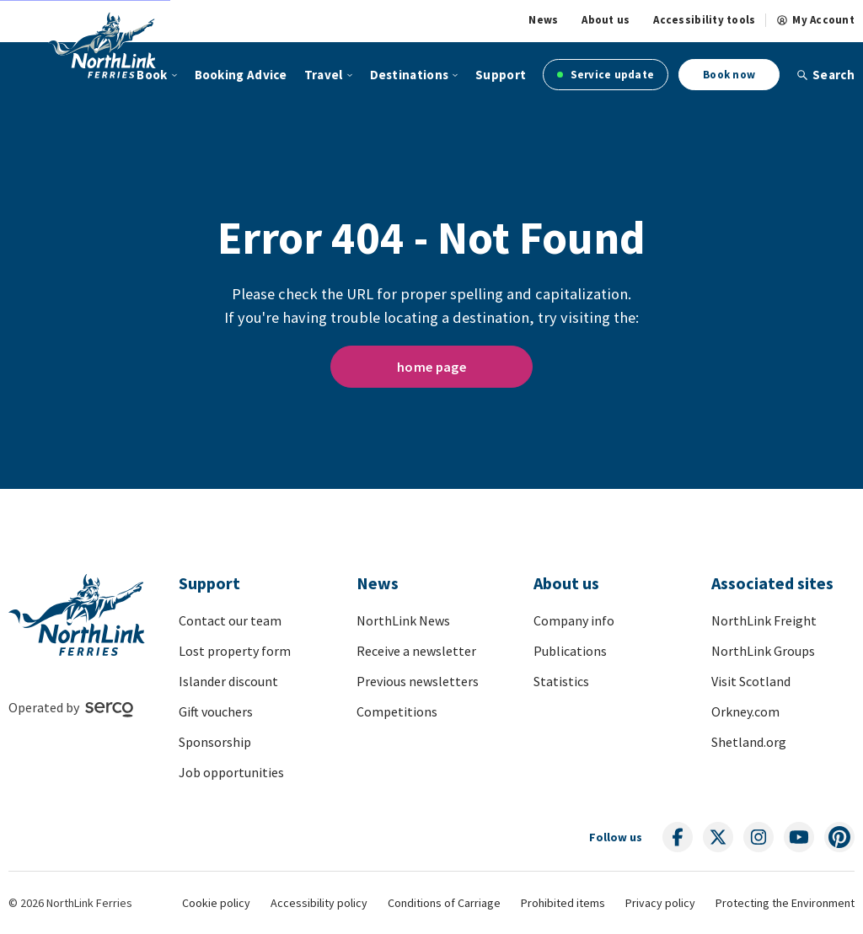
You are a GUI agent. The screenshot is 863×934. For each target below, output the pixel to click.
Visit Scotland (751, 681)
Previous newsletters (417, 681)
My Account (815, 20)
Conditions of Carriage (444, 902)
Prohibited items (563, 902)
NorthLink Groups (763, 650)
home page (431, 366)
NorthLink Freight (764, 620)
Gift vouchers (216, 711)
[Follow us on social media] (677, 837)
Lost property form (235, 650)
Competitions (396, 711)
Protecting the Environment (785, 902)
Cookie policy (216, 902)
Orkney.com (745, 711)
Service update (605, 74)
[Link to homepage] (123, 44)
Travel (323, 75)
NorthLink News (403, 620)
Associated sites (772, 582)
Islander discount (228, 681)
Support (500, 75)
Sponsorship (215, 741)
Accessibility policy (319, 902)
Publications (570, 650)
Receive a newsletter (416, 650)
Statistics (561, 681)
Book (152, 75)
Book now (729, 74)
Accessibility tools (704, 20)
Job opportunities (231, 772)
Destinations (409, 75)
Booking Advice (241, 75)
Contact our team (230, 620)
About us (606, 20)
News (543, 20)
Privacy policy (660, 902)
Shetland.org (748, 741)
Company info (573, 620)
